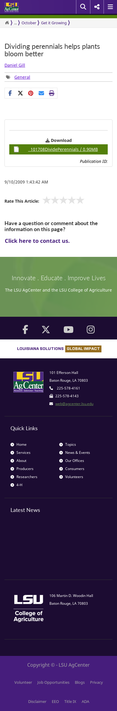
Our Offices (71, 460)
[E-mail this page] (41, 93)
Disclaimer (37, 701)
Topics (67, 444)
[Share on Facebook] (10, 93)
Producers (22, 468)
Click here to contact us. (37, 240)
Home (18, 444)
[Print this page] (52, 93)
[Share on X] (20, 93)
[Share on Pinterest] (31, 93)
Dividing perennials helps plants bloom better (52, 50)
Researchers (23, 476)
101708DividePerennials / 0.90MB (55, 149)
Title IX (70, 701)
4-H (16, 484)
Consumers (71, 468)
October (29, 22)
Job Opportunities (53, 682)
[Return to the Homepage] (6, 22)
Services (20, 452)
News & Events (74, 452)
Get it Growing (54, 22)
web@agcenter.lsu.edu (74, 403)
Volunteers (71, 476)
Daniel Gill (14, 65)
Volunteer (23, 682)
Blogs (80, 682)
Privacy (96, 682)
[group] (18, 77)
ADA (85, 701)
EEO (55, 701)
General (22, 77)
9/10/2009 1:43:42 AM (26, 182)
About (18, 460)
